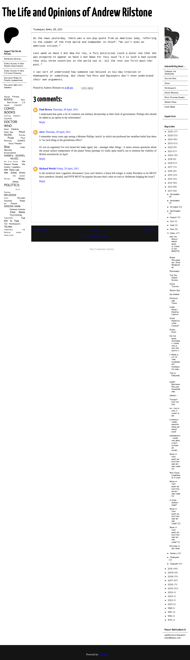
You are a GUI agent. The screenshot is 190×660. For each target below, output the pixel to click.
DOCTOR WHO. (10, 123)
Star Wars (17, 212)
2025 (171, 135)
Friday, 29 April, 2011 (67, 168)
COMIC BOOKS (9, 110)
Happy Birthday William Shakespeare (175, 386)
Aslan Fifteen (11, 96)
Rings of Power (14, 202)
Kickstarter (10, 152)
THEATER (8, 218)
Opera (15, 181)
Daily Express (11, 129)
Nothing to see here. (175, 547)
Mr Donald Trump (14, 163)
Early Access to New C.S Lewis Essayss (14, 72)
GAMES (21, 140)
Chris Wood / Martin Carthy (174, 311)
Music (21, 178)
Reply (42, 122)
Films (11, 137)
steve (42, 132)
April (173, 233)
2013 (170, 182)
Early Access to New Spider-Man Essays (14, 64)
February (174, 557)
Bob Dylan (12, 102)
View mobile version (95, 235)
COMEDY (18, 105)
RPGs (6, 198)
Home (95, 229)
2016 (170, 171)
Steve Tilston (174, 285)
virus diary (9, 235)
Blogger (103, 654)
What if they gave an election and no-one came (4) (175, 461)
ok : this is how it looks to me (174, 412)
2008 (171, 576)
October (174, 207)
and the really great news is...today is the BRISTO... (175, 245)
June (172, 225)
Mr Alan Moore (11, 162)
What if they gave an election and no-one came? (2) (175, 516)
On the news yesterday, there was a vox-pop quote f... (175, 343)
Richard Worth (47, 168)
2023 (170, 143)
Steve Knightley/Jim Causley (175, 322)
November (174, 200)
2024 (170, 139)
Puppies (7, 192)
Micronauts (170, 88)
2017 (170, 167)
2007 (171, 580)
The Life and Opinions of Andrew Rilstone (77, 13)
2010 (170, 568)
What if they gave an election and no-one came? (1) (175, 534)
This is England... (175, 375)
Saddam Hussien (17, 209)
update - (174, 395)
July (172, 221)
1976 (170, 620)
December (174, 194)
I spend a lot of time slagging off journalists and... (175, 361)
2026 (171, 131)
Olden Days (173, 330)
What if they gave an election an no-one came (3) (175, 488)
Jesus (167, 83)
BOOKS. (8, 99)
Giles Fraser (15, 143)
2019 (170, 159)
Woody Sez (175, 290)
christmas (8, 229)
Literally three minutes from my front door (175, 425)
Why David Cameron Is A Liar (175, 475)
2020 (171, 155)
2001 (170, 604)
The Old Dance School (174, 277)
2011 (170, 190)
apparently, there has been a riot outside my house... (175, 443)
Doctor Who (170, 78)
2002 (171, 600)
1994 (170, 616)
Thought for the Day (174, 402)
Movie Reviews (171, 92)
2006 (171, 584)
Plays (18, 189)
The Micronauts (12, 223)
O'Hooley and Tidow (174, 300)
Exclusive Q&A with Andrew (13, 86)
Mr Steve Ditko (14, 172)
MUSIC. (14, 158)
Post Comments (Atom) (102, 249)
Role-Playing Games (175, 97)
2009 (171, 572)
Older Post (150, 229)
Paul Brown (45, 109)
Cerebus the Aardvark (170, 72)
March (173, 553)
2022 (170, 147)
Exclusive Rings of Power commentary (13, 79)
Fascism (22, 135)
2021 (170, 151)
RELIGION (10, 195)
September (175, 211)
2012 (170, 186)
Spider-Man (170, 102)
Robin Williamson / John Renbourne (175, 262)
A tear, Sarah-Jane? (174, 502)
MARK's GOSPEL (14, 155)
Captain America (12, 116)
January (174, 563)
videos (18, 232)
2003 (171, 596)
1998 (170, 608)
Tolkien (8, 226)
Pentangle (174, 271)
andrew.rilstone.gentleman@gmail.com (175, 636)
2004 (171, 592)
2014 (170, 179)
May (172, 229)
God (7, 146)
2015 (170, 175)
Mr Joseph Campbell (14, 165)
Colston (8, 118)
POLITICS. (12, 185)
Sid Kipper (174, 294)
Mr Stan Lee (11, 169)
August (174, 217)
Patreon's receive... (13, 58)
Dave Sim (8, 132)
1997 (170, 612)
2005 (171, 588)
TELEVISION (16, 215)
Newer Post (40, 229)
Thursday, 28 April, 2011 (65, 109)
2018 (170, 163)
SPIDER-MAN (12, 206)
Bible (23, 99)
